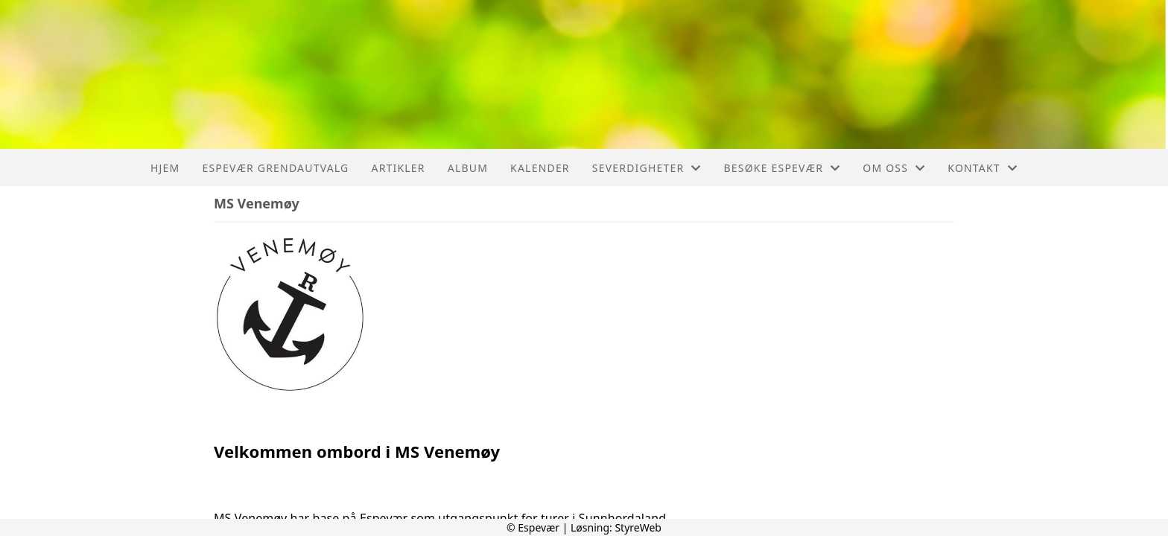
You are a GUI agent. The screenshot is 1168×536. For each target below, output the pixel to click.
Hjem (165, 168)
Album (468, 168)
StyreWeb (638, 527)
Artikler (398, 168)
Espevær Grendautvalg (275, 168)
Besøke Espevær (782, 168)
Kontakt (983, 168)
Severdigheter (647, 168)
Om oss (894, 168)
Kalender (540, 168)
